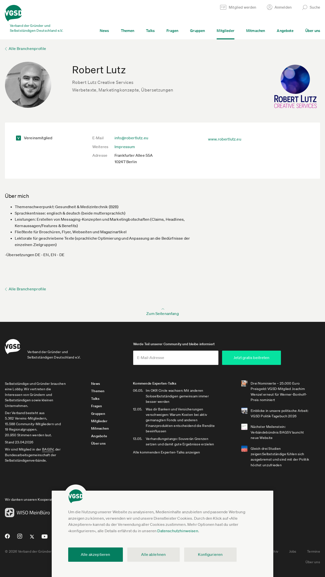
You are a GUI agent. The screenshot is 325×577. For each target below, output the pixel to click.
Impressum (124, 146)
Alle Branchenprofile (27, 48)
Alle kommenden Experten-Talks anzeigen (166, 452)
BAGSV (47, 449)
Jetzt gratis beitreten (251, 357)
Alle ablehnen (153, 554)
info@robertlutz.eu (131, 137)
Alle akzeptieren (95, 554)
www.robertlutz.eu (224, 139)
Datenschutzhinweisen (177, 530)
